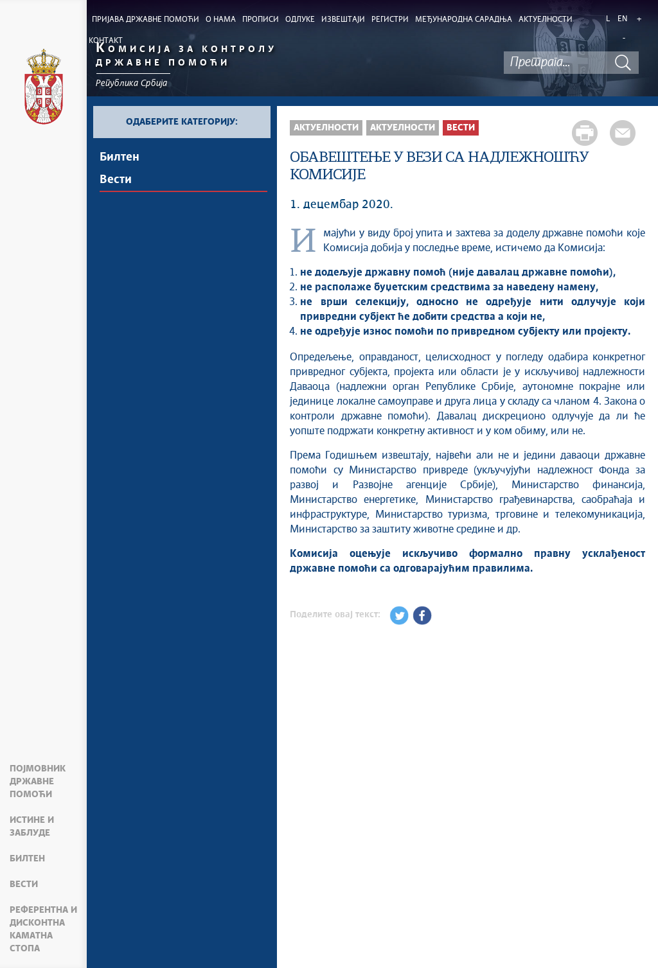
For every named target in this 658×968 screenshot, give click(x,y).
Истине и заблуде (32, 827)
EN (622, 19)
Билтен (27, 858)
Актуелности (326, 127)
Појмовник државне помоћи (38, 781)
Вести (24, 884)
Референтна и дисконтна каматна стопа (43, 929)
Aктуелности (402, 127)
